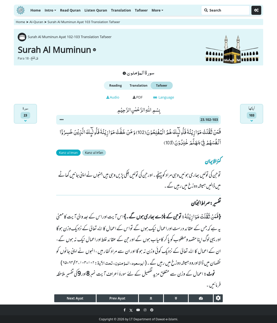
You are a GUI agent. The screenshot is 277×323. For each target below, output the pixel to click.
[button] (61, 119)
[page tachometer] (200, 298)
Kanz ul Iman (68, 153)
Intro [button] (49, 10)
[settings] (218, 298)
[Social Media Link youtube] (138, 310)
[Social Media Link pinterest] (151, 310)
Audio (112, 97)
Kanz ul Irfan (94, 153)
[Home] (20, 9)
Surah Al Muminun (57, 49)
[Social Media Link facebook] (125, 310)
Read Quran (70, 10)
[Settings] (256, 10)
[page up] (151, 298)
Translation (121, 10)
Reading (115, 85)
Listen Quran (95, 10)
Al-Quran (36, 22)
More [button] (156, 10)
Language (163, 97)
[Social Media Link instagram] (145, 310)
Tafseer (141, 10)
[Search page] (224, 10)
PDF (138, 97)
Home (35, 10)
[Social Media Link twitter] (131, 310)
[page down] (176, 298)
